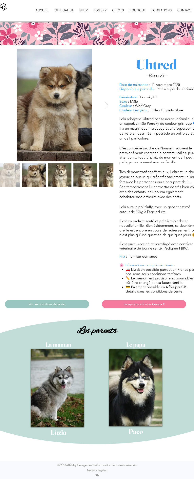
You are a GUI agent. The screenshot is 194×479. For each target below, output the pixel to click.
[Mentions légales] (97, 470)
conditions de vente (166, 291)
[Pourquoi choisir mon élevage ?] (144, 304)
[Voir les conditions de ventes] (47, 304)
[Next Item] (106, 105)
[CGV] (97, 475)
